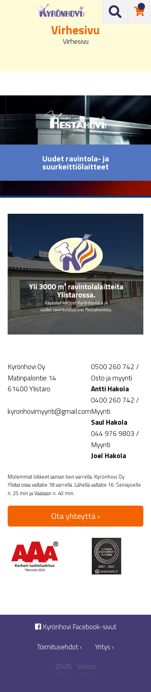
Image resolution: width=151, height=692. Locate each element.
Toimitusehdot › (59, 647)
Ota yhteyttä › (75, 516)
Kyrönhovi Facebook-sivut (75, 627)
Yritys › (104, 647)
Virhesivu (76, 41)
